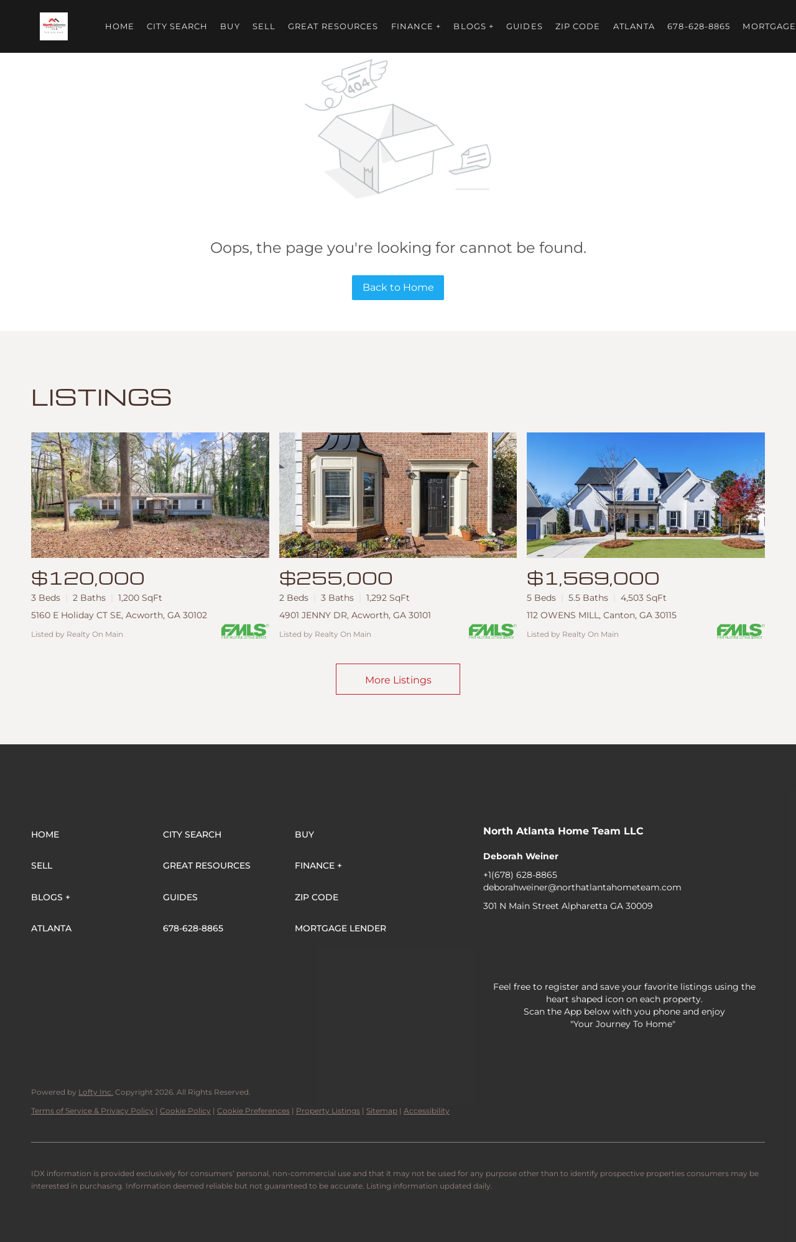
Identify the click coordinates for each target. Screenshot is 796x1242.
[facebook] (492, 934)
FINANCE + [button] (416, 26)
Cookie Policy (185, 1110)
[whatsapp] (492, 958)
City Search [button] (177, 26)
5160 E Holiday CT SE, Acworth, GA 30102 (119, 615)
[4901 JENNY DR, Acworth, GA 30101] (398, 495)
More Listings (398, 680)
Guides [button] (524, 26)
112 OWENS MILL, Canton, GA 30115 (602, 615)
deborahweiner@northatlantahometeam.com (582, 887)
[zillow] (567, 934)
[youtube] (641, 934)
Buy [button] (229, 26)
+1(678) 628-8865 (520, 874)
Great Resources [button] (333, 26)
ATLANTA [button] (634, 26)
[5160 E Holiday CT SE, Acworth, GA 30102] (150, 495)
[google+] (741, 934)
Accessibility (427, 1110)
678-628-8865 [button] (698, 26)
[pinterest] (716, 934)
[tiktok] (666, 934)
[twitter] (542, 934)
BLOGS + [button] (473, 26)
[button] (54, 26)
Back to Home (398, 287)
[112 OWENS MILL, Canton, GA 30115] (646, 495)
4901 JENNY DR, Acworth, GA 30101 (355, 615)
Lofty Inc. (95, 1092)
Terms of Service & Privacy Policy (92, 1110)
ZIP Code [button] (578, 26)
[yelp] (592, 934)
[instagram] (617, 934)
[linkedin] (517, 934)
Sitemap (381, 1110)
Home (119, 26)
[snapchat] (691, 934)
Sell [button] (263, 26)
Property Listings (328, 1110)
